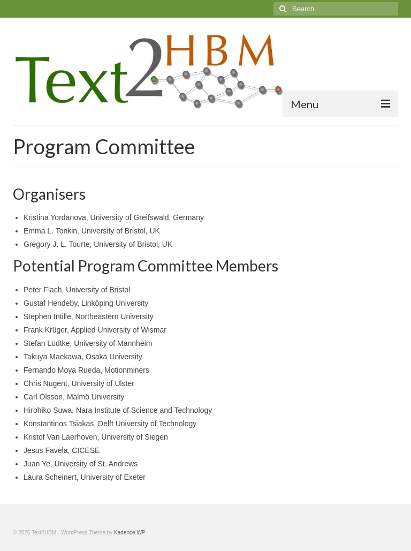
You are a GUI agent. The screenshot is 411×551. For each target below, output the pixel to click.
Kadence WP (129, 532)
